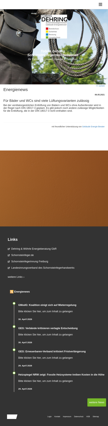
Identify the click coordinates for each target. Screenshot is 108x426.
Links (13, 239)
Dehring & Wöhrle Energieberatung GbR (32, 248)
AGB (88, 417)
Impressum (67, 417)
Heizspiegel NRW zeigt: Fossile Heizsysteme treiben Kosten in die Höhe (61, 374)
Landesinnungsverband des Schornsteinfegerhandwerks (41, 267)
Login (50, 417)
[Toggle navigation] (100, 4)
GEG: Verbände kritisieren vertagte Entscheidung (48, 328)
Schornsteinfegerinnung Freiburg (28, 261)
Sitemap (96, 417)
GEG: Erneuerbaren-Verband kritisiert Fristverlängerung (52, 351)
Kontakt (57, 417)
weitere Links (16, 277)
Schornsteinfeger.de (21, 255)
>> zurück (100, 86)
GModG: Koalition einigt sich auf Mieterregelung (47, 305)
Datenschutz (79, 417)
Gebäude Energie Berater (93, 126)
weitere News (96, 402)
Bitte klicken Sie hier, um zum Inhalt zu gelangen (45, 311)
